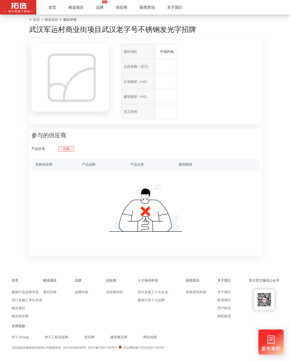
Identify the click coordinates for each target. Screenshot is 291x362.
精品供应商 (20, 316)
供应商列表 (114, 292)
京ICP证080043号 (74, 348)
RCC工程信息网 (56, 337)
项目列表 (50, 292)
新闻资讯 (147, 7)
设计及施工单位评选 (27, 300)
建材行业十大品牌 (151, 300)
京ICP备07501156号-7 (102, 348)
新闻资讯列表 (196, 292)
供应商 (121, 7)
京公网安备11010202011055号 (143, 348)
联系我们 (224, 300)
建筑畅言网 (118, 337)
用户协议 (224, 308)
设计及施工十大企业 (153, 292)
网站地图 (150, 337)
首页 (52, 7)
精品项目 (18, 308)
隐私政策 (224, 316)
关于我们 (175, 7)
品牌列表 (81, 292)
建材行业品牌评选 (25, 292)
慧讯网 (89, 337)
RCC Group (20, 337)
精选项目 (76, 7)
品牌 (100, 7)
